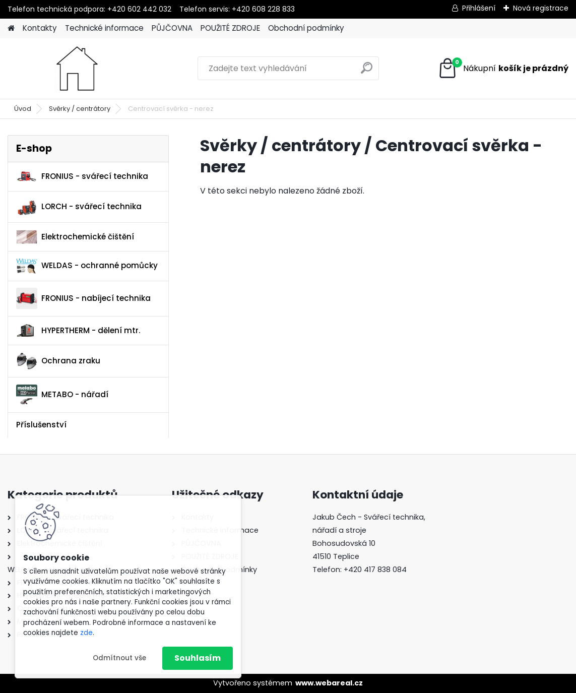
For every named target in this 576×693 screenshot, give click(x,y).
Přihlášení (478, 8)
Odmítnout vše (119, 658)
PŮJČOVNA (172, 28)
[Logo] (77, 68)
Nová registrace (540, 8)
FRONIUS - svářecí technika (82, 176)
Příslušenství (41, 424)
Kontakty (40, 28)
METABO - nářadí (62, 395)
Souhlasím (197, 658)
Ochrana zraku (58, 361)
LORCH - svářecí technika (79, 207)
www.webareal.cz (329, 683)
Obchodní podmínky (306, 28)
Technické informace (104, 28)
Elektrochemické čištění (75, 237)
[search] (366, 72)
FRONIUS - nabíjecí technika (83, 298)
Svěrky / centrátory (79, 108)
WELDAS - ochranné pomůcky (87, 266)
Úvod (22, 108)
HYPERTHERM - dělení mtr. (78, 330)
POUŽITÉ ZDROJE (230, 28)
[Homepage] (11, 28)
